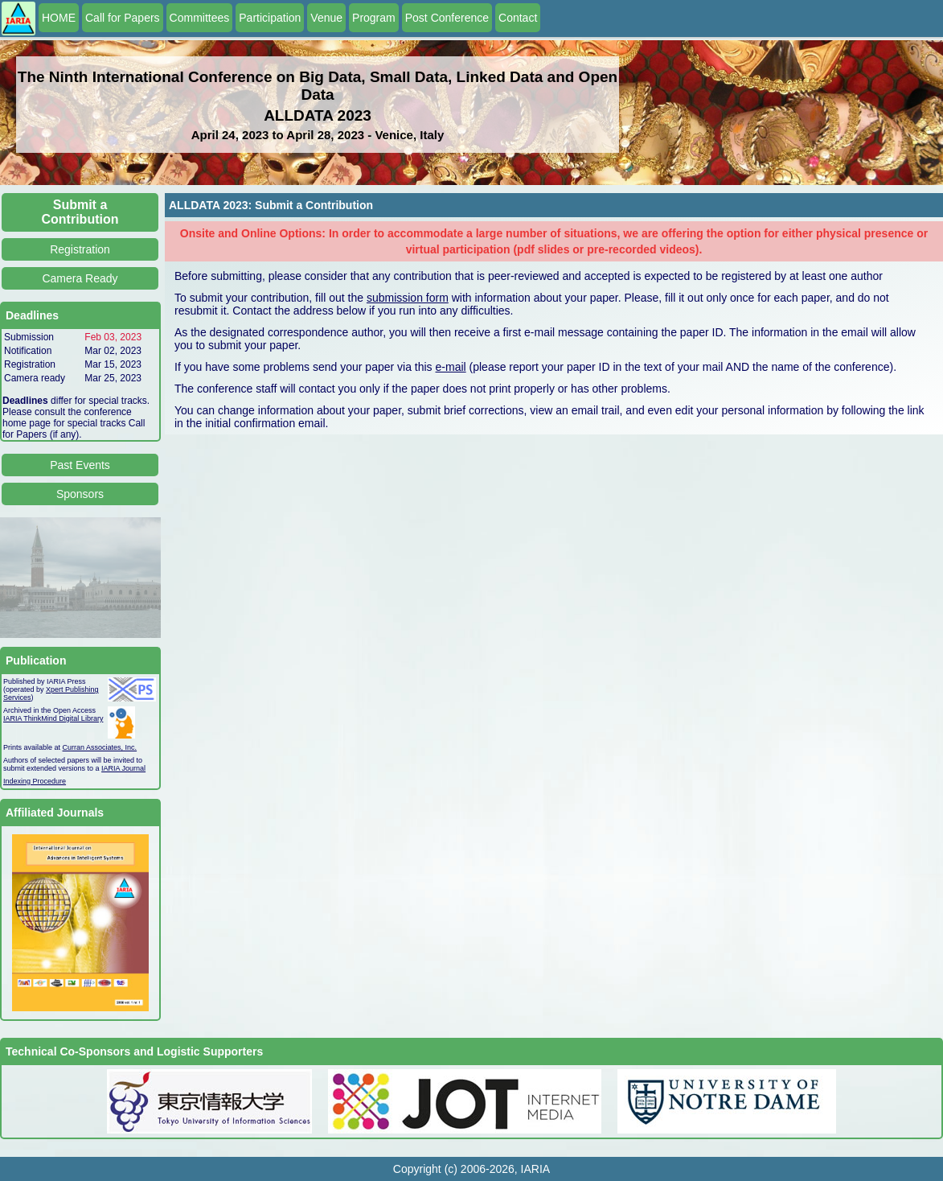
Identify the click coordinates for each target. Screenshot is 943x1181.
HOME (59, 17)
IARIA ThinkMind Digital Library (53, 718)
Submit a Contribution (80, 212)
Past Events (80, 465)
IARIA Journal (123, 768)
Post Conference (447, 17)
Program (374, 17)
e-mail (451, 366)
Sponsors (80, 494)
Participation (270, 17)
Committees (200, 17)
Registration (80, 249)
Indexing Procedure (34, 781)
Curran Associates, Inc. (100, 747)
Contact (517, 17)
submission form (408, 297)
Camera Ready (79, 278)
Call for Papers (122, 17)
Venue (326, 17)
